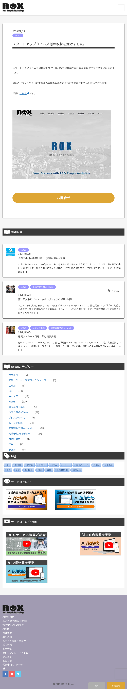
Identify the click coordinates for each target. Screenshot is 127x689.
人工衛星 (108, 465)
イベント (115, 291)
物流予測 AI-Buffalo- (20, 433)
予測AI (12, 449)
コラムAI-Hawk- (17, 407)
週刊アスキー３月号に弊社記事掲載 (37, 336)
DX (10, 391)
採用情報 (28, 470)
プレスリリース (17, 417)
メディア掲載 (39, 327)
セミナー (66, 465)
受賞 (18, 470)
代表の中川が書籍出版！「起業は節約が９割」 (43, 258)
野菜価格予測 (62, 470)
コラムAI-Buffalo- (18, 412)
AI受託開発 (14, 439)
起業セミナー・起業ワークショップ (27, 380)
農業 (49, 470)
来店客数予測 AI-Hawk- (43, 286)
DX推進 (18, 465)
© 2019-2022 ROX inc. (63, 683)
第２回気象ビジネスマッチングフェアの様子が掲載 (45, 299)
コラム (54, 465)
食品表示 (13, 374)
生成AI (12, 385)
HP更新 (30, 465)
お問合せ (63, 197)
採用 (11, 444)
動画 (8, 470)
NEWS (18, 35)
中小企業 (13, 396)
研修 (40, 470)
